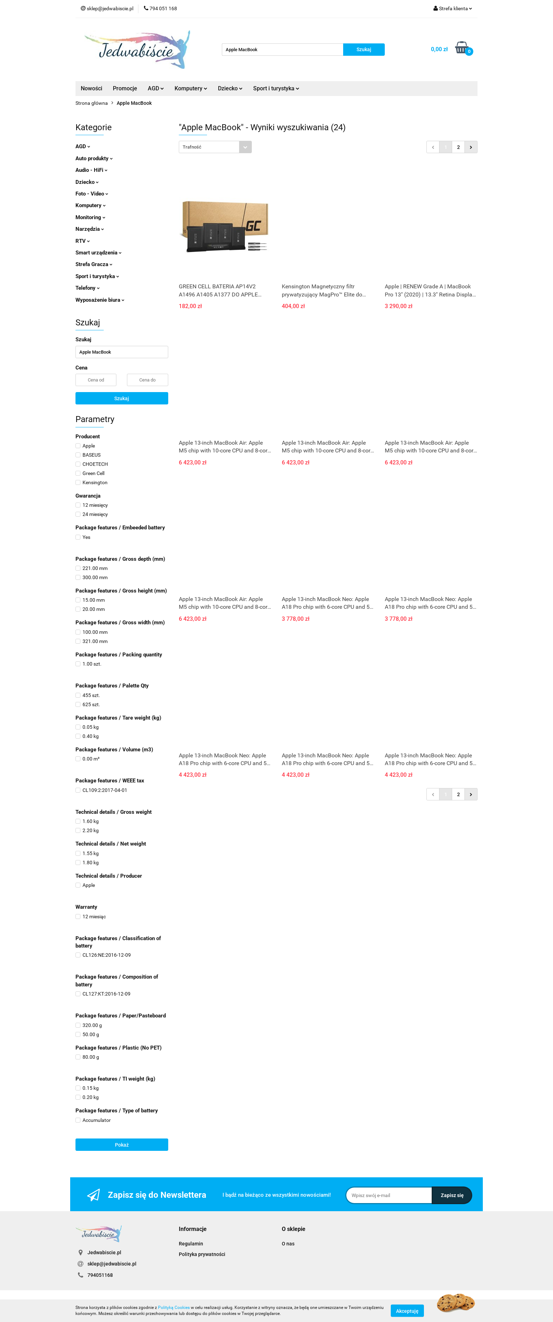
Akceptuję (407, 1311)
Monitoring (90, 217)
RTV (82, 241)
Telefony (87, 288)
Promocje (125, 88)
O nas (288, 1243)
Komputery (191, 88)
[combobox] (215, 147)
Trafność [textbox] (192, 147)
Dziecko (230, 88)
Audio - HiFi (91, 170)
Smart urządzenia (98, 253)
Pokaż (122, 1145)
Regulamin (191, 1243)
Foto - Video (91, 194)
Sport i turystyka (276, 88)
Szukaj (121, 398)
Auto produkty (94, 158)
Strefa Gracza (94, 264)
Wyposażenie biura (99, 300)
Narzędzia (89, 229)
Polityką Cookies (174, 1307)
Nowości (91, 88)
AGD (156, 88)
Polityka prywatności (202, 1254)
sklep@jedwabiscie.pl (111, 1264)
